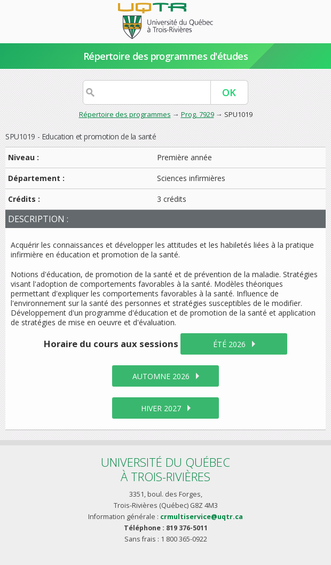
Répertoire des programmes (125, 114)
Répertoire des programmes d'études (165, 56)
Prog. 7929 (197, 114)
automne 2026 (161, 376)
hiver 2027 (161, 408)
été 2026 (229, 344)
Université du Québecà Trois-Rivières (165, 469)
